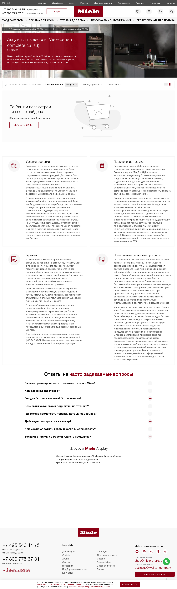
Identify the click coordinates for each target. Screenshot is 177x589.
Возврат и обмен (106, 566)
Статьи (66, 562)
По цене (70, 84)
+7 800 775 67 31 (13, 13)
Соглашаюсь (129, 584)
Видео (100, 569)
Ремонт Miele (104, 562)
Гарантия (140, 3)
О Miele (66, 555)
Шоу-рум (42, 3)
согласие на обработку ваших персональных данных (59, 584)
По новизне (113, 84)
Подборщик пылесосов (74, 569)
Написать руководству (154, 574)
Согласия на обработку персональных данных (89, 586)
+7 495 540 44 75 (13, 9)
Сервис (101, 559)
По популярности (91, 84)
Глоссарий (67, 566)
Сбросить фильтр (24, 125)
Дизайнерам (57, 3)
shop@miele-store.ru (148, 560)
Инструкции (155, 3)
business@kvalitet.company (153, 567)
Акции (72, 3)
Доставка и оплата (103, 3)
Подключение (124, 3)
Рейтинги (84, 3)
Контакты (170, 3)
